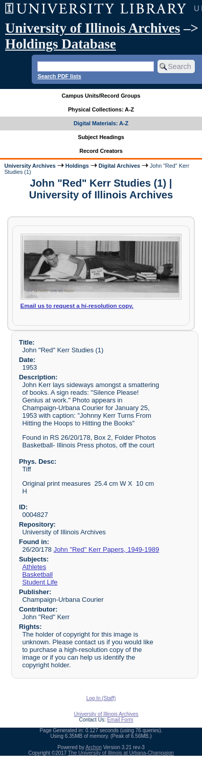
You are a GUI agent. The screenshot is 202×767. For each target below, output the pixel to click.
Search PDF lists (59, 76)
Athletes (34, 567)
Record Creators (101, 151)
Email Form (120, 720)
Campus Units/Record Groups (100, 96)
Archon (93, 747)
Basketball (37, 574)
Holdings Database (60, 44)
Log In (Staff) (101, 698)
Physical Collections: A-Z (101, 109)
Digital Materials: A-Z (101, 123)
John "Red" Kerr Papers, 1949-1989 (107, 549)
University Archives (29, 166)
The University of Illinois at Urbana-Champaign (121, 753)
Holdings (77, 166)
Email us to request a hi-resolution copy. (76, 306)
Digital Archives (119, 166)
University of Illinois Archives (92, 28)
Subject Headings (101, 137)
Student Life (39, 582)
